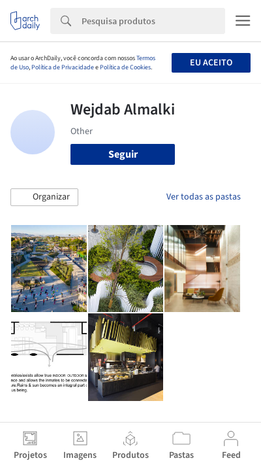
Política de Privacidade (62, 67)
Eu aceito (211, 62)
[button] (44, 197)
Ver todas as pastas (203, 196)
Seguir (123, 154)
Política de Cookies (125, 67)
